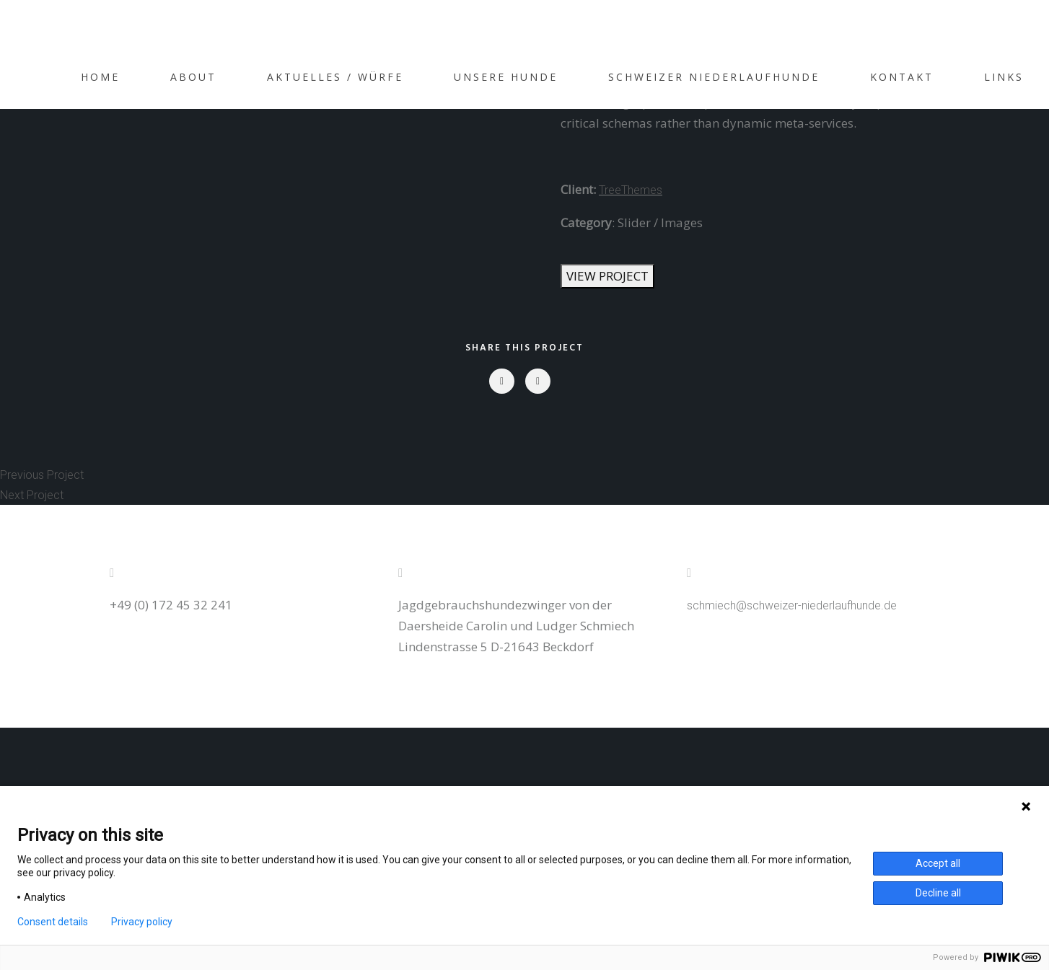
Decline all (938, 893)
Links (1004, 77)
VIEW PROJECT (607, 276)
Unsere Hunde (506, 77)
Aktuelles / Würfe (335, 77)
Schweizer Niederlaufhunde (714, 77)
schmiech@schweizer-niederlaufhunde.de (792, 605)
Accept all (938, 863)
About (193, 77)
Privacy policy (141, 921)
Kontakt (902, 77)
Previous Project (42, 475)
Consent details (52, 921)
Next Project (31, 495)
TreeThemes (630, 190)
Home (100, 77)
